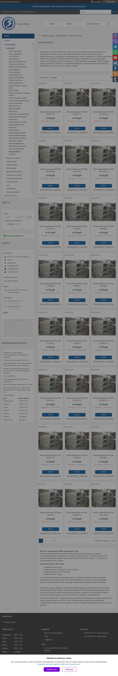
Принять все (52, 669)
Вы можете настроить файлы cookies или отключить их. (58, 664)
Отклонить (69, 669)
